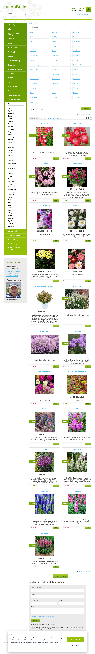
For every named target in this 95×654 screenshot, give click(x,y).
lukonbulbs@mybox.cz (13, 271)
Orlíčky (75, 69)
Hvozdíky (76, 41)
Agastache (55, 32)
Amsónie (76, 32)
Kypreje (32, 60)
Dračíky (54, 37)
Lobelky (76, 60)
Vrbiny (54, 93)
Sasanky (33, 88)
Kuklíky (75, 55)
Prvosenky (55, 74)
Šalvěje (75, 88)
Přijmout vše (75, 639)
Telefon (61, 600)
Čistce (32, 37)
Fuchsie (76, 37)
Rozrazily (76, 79)
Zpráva (33, 607)
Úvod (30, 23)
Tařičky (75, 93)
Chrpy (32, 46)
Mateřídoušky (77, 65)
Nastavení (75, 645)
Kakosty (33, 51)
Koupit (88, 200)
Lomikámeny (34, 65)
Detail (55, 158)
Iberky (54, 46)
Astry (32, 32)
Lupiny (54, 65)
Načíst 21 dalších (61, 576)
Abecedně (58, 118)
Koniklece (76, 51)
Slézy (53, 88)
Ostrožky (33, 74)
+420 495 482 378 (12, 276)
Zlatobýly (33, 102)
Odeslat (35, 620)
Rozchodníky (34, 79)
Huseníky (55, 41)
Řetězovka (77, 83)
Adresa (33, 594)
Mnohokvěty (34, 69)
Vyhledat (25, 14)
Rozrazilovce (56, 79)
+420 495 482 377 (12, 274)
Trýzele (54, 97)
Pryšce (75, 74)
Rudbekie (33, 83)
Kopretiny (33, 55)
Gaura (32, 41)
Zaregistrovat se (86, 14)
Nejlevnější (42, 118)
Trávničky (33, 97)
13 (86, 114)
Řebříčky (55, 83)
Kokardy (54, 51)
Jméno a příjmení (36, 587)
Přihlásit (77, 14)
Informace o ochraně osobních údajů (42, 616)
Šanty (32, 93)
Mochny (54, 69)
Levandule (55, 60)
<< (70, 114)
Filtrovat (85, 109)
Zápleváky (76, 97)
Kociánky (76, 46)
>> (89, 114)
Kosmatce (55, 55)
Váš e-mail (34, 600)
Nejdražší (51, 118)
